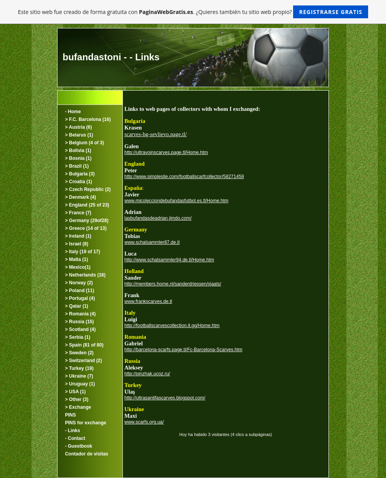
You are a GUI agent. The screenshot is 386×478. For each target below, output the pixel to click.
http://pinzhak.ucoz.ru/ (147, 373)
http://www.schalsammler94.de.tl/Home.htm (169, 260)
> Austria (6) (78, 127)
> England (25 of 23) (87, 205)
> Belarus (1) (79, 135)
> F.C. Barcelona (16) (88, 119)
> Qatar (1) (76, 306)
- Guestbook (78, 446)
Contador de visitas (86, 454)
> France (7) (78, 212)
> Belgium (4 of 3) (84, 142)
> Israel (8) (76, 244)
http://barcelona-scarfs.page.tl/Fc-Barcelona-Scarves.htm (183, 349)
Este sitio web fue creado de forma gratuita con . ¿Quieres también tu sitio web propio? (193, 11)
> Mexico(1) (78, 267)
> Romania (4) (80, 314)
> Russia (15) (79, 321)
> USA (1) (75, 391)
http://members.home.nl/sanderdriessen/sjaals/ (172, 284)
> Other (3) (76, 399)
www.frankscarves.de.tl (148, 301)
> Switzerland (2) (83, 360)
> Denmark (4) (80, 197)
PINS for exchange (85, 422)
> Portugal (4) (80, 298)
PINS (70, 415)
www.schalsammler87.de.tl (152, 242)
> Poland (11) (79, 290)
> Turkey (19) (79, 368)
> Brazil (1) (77, 166)
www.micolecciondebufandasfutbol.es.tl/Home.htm (176, 200)
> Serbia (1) (77, 337)
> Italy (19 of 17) (82, 251)
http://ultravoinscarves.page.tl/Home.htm (166, 152)
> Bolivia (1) (78, 150)
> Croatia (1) (78, 181)
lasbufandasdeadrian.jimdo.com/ (158, 218)
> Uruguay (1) (80, 384)
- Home (73, 111)
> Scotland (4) (80, 329)
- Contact (75, 438)
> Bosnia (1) (78, 158)
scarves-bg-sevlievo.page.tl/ (155, 134)
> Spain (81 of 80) (84, 345)
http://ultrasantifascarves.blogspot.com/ (164, 398)
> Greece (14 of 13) (86, 228)
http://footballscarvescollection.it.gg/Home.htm (172, 325)
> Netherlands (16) (85, 275)
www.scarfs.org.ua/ (144, 422)
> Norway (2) (79, 282)
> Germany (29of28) (86, 220)
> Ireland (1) (78, 236)
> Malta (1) (76, 259)
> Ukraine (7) (79, 376)
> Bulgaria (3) (79, 174)
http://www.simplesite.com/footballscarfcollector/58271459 (184, 176)
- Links (72, 430)
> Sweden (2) (79, 352)
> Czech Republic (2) (88, 189)
